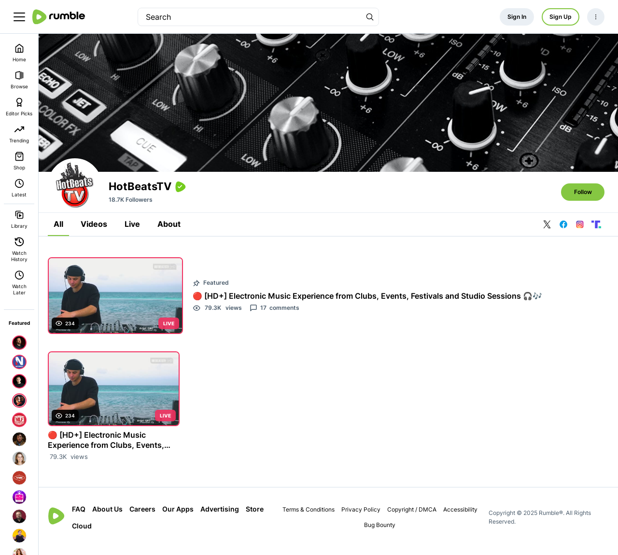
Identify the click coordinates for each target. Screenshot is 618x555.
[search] (249, 17)
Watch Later (19, 282)
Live (136, 232)
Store (85, 533)
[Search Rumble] (370, 17)
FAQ (83, 517)
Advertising (224, 517)
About (173, 232)
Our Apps (182, 517)
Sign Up (560, 16)
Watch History (19, 249)
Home (19, 52)
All (63, 232)
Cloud (111, 533)
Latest (19, 188)
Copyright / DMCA (413, 517)
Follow (583, 200)
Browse (19, 79)
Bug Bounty (381, 532)
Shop (19, 161)
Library (19, 219)
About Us (112, 517)
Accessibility (462, 517)
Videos (98, 232)
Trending (19, 134)
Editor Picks (19, 106)
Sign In (516, 16)
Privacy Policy (362, 517)
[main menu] (19, 16)
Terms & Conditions (310, 517)
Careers (147, 517)
